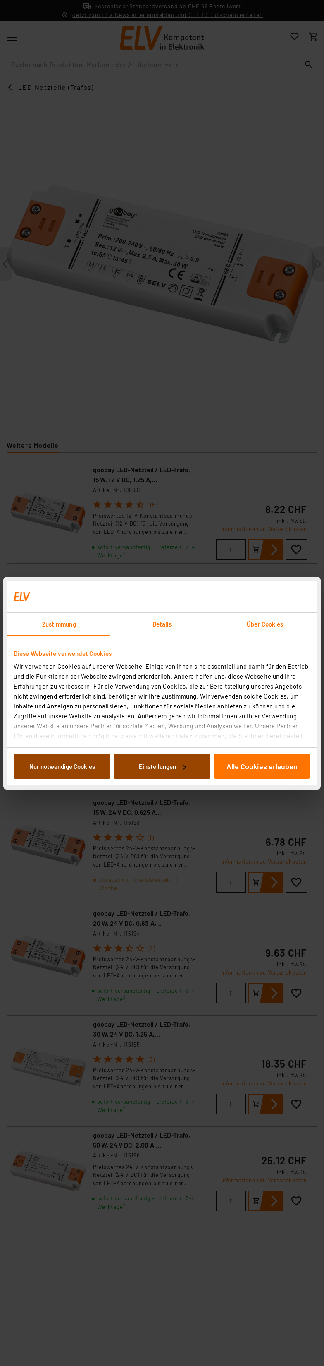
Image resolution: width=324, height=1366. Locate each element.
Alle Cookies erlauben (262, 766)
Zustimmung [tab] (59, 624)
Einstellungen (162, 766)
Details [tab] (162, 624)
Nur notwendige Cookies (62, 766)
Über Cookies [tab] (265, 624)
